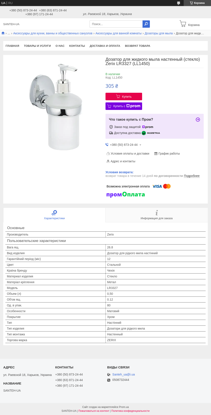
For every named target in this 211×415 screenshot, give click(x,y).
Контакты (77, 45)
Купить (127, 96)
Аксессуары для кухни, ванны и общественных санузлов (53, 33)
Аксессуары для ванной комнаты (119, 33)
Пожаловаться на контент (93, 410)
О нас (60, 45)
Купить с (126, 106)
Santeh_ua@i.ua (123, 374)
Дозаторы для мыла (159, 33)
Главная (12, 45)
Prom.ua (124, 407)
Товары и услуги (37, 45)
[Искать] (146, 24)
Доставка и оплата (105, 45)
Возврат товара (137, 45)
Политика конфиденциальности (130, 410)
